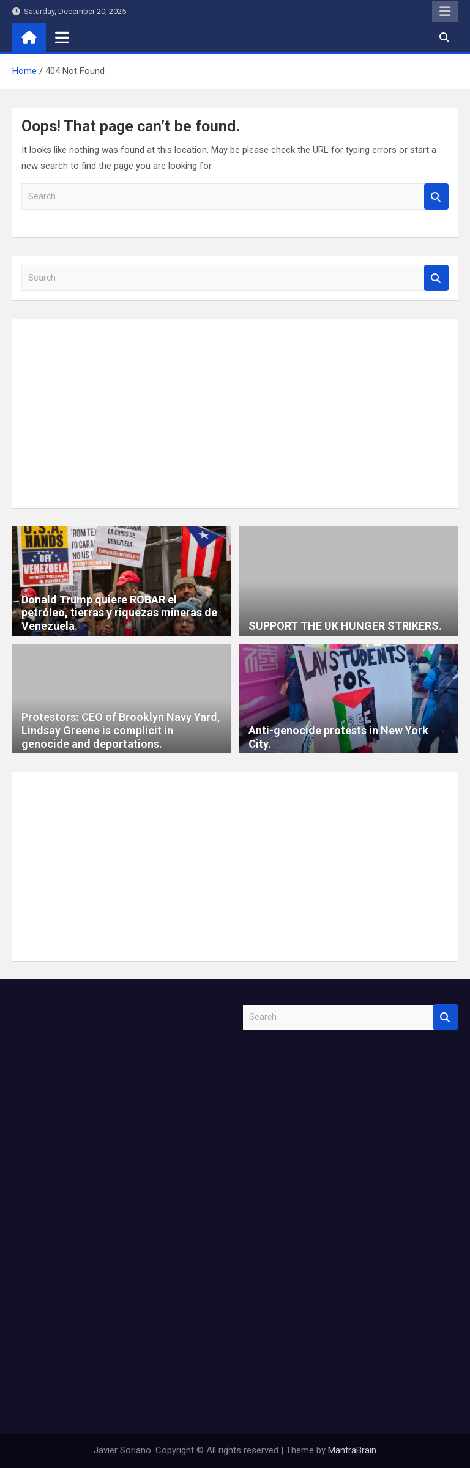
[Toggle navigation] (62, 37)
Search (436, 196)
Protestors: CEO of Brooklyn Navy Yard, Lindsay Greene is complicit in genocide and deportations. (120, 730)
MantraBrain (352, 1450)
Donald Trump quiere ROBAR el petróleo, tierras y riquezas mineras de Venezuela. (119, 612)
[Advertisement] (235, 413)
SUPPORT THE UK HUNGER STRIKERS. (345, 625)
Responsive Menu (445, 11)
